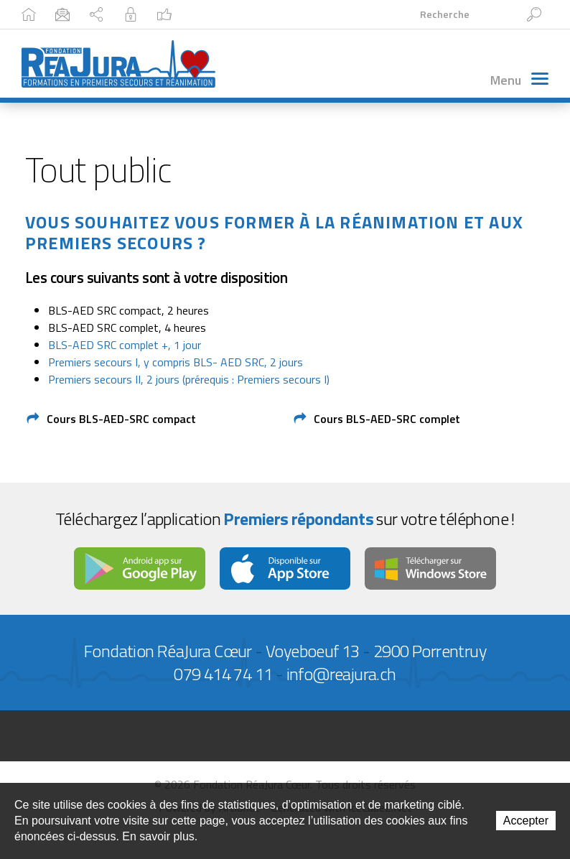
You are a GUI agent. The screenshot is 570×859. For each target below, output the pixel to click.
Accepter (525, 820)
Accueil (48, 14)
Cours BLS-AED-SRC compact (121, 418)
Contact (117, 14)
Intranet (277, 14)
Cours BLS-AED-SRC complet (387, 418)
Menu (519, 80)
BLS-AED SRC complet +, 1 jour (124, 344)
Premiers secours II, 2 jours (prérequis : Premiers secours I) (189, 379)
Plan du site (196, 14)
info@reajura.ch (341, 674)
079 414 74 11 (223, 674)
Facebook (353, 14)
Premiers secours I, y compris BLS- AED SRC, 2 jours (175, 362)
